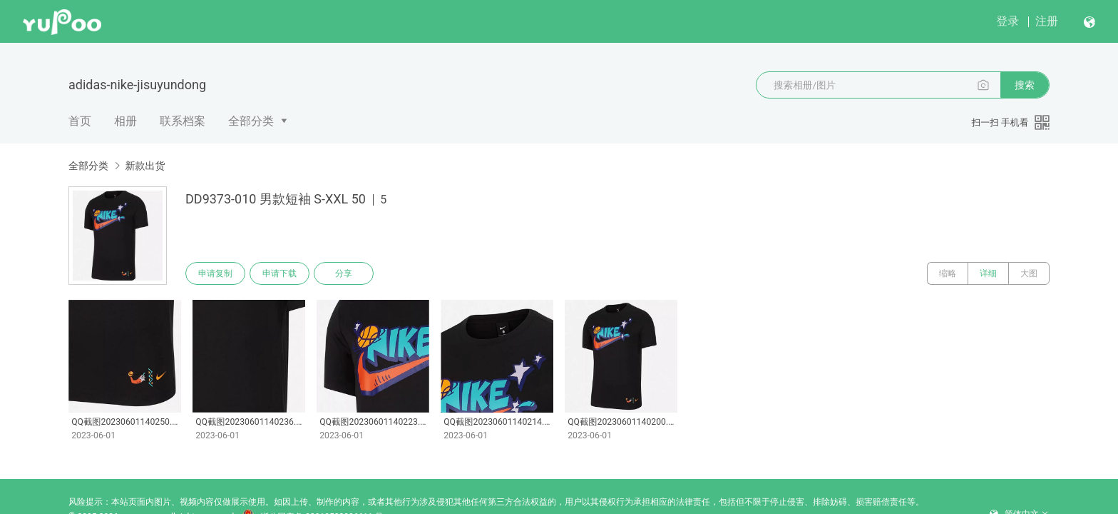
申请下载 (279, 273)
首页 (79, 121)
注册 (1046, 21)
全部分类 (251, 121)
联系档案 (182, 121)
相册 (125, 121)
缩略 (947, 273)
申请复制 (215, 273)
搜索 (1025, 85)
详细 (988, 273)
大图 (1028, 273)
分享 (343, 273)
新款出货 (145, 165)
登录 (1007, 21)
